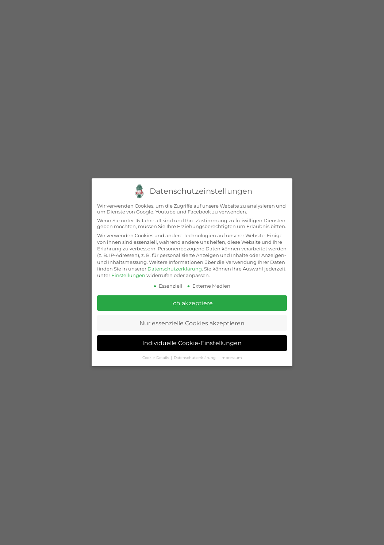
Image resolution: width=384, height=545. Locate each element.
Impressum (231, 358)
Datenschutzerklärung (174, 269)
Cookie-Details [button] (156, 358)
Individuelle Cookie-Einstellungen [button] (192, 343)
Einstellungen (128, 275)
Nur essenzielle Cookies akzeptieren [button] (192, 323)
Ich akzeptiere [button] (192, 303)
